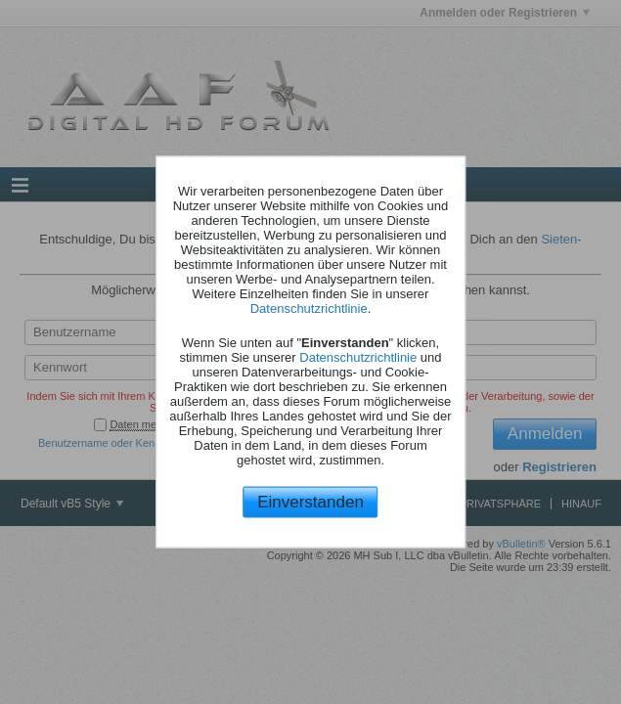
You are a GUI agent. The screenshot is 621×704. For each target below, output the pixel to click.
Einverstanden (310, 501)
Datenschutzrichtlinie (309, 307)
